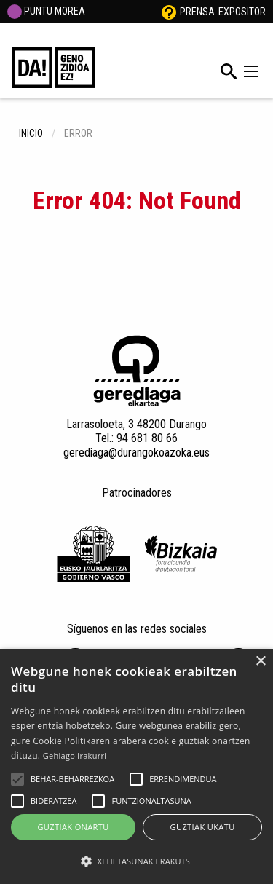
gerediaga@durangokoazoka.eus (136, 452)
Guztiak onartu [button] (72, 826)
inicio (31, 133)
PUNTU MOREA (46, 11)
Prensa (197, 11)
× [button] (260, 661)
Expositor (242, 11)
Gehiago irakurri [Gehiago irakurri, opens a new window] (75, 755)
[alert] (136, 766)
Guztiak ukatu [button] (202, 826)
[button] (17, 779)
